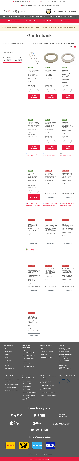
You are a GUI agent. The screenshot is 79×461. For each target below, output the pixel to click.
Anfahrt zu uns (8, 351)
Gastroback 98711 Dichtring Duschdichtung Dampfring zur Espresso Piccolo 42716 (66, 74)
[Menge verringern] (30, 90)
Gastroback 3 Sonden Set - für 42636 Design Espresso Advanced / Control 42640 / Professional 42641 (33, 73)
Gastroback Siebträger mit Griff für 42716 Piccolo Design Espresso (33, 175)
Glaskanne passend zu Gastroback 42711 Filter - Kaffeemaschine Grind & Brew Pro (34, 124)
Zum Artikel (51, 197)
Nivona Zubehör (27, 384)
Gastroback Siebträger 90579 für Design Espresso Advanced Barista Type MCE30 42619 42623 (51, 271)
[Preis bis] (16, 60)
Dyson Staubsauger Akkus (48, 385)
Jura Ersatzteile (27, 386)
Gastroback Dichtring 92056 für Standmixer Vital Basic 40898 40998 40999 (50, 124)
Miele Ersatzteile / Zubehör (30, 392)
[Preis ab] (5, 60)
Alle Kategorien (70, 43)
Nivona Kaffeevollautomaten (12, 379)
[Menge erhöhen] (37, 90)
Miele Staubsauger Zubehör (48, 392)
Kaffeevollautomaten (46, 349)
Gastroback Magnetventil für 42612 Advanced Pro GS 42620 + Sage (50, 175)
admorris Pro (37, 459)
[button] (71, 46)
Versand (50, 454)
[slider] (3, 62)
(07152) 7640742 (64, 356)
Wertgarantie (8, 360)
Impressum (26, 361)
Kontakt (7, 354)
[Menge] (34, 91)
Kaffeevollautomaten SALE (12, 390)
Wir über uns (8, 349)
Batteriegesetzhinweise (29, 355)
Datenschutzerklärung (28, 358)
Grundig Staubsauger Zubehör (46, 389)
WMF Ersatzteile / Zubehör (30, 395)
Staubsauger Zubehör (46, 354)
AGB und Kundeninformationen (28, 351)
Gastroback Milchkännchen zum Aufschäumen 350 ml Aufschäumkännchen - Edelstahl (67, 125)
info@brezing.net (35, 1)
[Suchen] (31, 11)
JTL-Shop (47, 459)
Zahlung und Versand (28, 366)
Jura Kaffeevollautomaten (11, 382)
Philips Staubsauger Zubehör (48, 395)
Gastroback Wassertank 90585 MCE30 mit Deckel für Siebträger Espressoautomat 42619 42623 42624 (33, 319)
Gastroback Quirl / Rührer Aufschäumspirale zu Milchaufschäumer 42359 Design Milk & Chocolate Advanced (67, 226)
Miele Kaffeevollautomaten (12, 384)
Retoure (7, 357)
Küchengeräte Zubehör (47, 351)
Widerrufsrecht (26, 364)
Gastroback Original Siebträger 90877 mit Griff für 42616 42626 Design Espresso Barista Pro (33, 225)
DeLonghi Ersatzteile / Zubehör (28, 398)
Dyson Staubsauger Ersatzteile (45, 381)
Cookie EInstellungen (10, 368)
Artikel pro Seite (56, 43)
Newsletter (7, 363)
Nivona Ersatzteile (27, 381)
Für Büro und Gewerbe (10, 387)
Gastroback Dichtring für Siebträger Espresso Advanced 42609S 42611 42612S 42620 (50, 73)
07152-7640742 (23, 1)
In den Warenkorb (33, 96)
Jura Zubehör (26, 389)
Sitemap (7, 365)
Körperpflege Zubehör (46, 357)
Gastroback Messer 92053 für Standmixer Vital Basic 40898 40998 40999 (67, 175)
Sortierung (44, 43)
